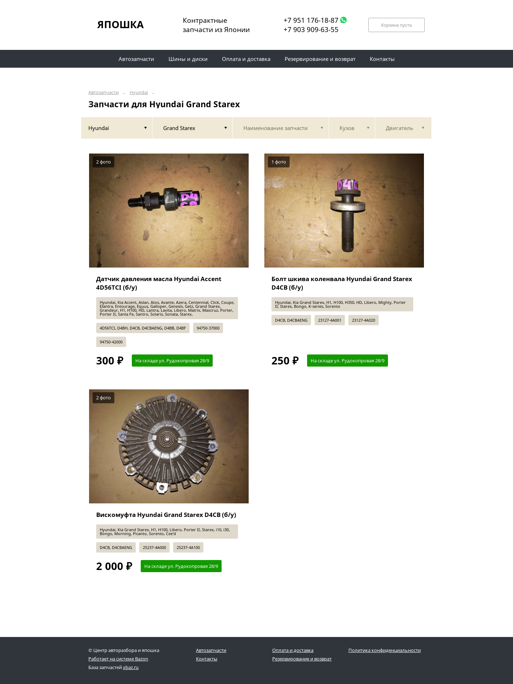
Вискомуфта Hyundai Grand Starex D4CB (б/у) (166, 515)
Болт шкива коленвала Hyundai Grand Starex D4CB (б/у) (341, 283)
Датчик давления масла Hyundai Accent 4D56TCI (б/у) (158, 283)
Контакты (206, 659)
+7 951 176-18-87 (311, 20)
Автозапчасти (103, 92)
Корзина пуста (396, 25)
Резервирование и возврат (302, 659)
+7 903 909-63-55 (311, 29)
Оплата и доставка (293, 650)
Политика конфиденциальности (384, 650)
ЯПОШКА (120, 24)
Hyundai (139, 92)
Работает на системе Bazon (118, 659)
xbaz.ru (131, 667)
